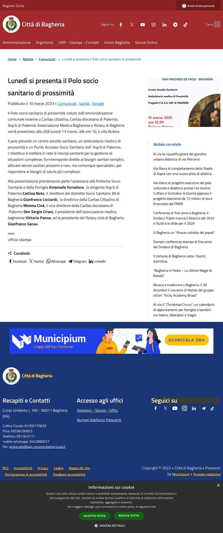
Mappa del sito (79, 468)
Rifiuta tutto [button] (129, 516)
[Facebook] (112, 24)
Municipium (181, 474)
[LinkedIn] (156, 24)
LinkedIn (97, 261)
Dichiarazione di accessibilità (26, 474)
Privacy (42, 468)
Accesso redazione (206, 474)
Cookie (58, 468)
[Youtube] (134, 24)
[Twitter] (123, 24)
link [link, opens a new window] (153, 507)
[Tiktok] (177, 24)
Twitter (36, 261)
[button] (111, 525)
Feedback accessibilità (69, 474)
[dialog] (111, 507)
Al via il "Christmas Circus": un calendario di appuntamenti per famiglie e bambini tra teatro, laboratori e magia (183, 310)
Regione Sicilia (13, 5)
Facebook (17, 261)
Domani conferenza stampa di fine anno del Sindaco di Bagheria (182, 244)
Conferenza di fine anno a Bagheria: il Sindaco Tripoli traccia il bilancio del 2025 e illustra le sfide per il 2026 (183, 218)
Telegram (77, 261)
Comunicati (47, 59)
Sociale (98, 103)
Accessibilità (23, 468)
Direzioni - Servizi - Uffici (97, 410)
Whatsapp (56, 261)
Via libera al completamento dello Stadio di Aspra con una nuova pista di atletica (183, 171)
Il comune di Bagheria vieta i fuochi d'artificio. (179, 258)
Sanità (84, 103)
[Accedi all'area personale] (198, 6)
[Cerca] (215, 24)
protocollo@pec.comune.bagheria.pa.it (37, 446)
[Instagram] (145, 24)
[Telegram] (166, 24)
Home (12, 59)
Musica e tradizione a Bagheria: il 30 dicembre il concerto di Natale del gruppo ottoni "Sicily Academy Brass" (183, 290)
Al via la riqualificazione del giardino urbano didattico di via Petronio (179, 156)
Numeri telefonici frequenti (99, 420)
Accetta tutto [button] (95, 516)
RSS (6, 468)
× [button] (218, 485)
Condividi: (19, 253)
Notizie (28, 59)
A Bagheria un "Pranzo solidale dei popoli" (184, 232)
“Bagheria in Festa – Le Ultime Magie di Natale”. (182, 273)
